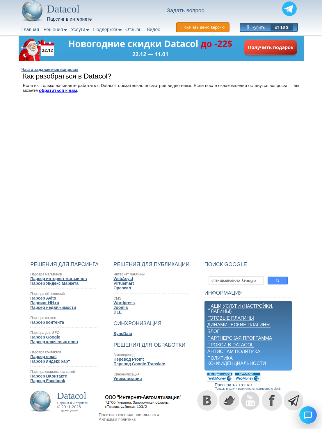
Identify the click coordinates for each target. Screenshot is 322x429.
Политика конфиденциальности (236, 361)
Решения (53, 29)
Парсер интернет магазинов (58, 278)
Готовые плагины (230, 318)
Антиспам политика (233, 351)
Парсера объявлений (47, 294)
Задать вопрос (185, 10)
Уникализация (127, 378)
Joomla (120, 307)
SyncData (122, 333)
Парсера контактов (45, 352)
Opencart (122, 288)
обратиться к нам (58, 90)
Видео (153, 29)
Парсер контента (47, 322)
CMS (117, 298)
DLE (117, 312)
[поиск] (235, 280)
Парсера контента (45, 318)
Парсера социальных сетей (52, 372)
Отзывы (134, 29)
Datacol (71, 395)
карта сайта (69, 411)
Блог (213, 331)
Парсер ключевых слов (54, 341)
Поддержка (105, 29)
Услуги (78, 29)
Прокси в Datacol (230, 344)
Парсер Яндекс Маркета (54, 283)
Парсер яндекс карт (50, 361)
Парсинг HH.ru (44, 302)
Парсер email (43, 356)
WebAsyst (123, 278)
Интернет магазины (129, 274)
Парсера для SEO (45, 333)
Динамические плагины (239, 324)
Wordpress (124, 302)
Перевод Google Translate (139, 364)
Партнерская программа (239, 338)
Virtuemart (123, 283)
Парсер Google (45, 337)
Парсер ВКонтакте (48, 376)
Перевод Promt (128, 359)
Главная (30, 29)
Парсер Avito (43, 298)
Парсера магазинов (46, 274)
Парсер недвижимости (53, 307)
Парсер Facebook (47, 380)
